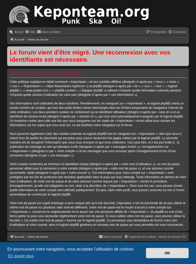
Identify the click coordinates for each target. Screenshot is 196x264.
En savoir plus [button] (21, 256)
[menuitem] (16, 32)
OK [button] (167, 253)
